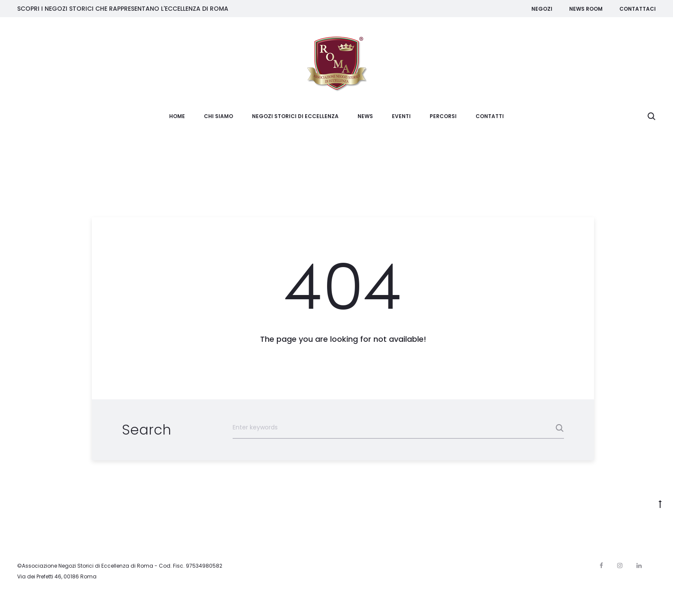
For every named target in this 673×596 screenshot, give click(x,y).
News (365, 116)
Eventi (401, 116)
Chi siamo (218, 116)
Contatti (490, 116)
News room (586, 8)
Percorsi (443, 116)
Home (177, 116)
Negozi (541, 8)
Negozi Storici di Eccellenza (295, 116)
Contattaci (637, 8)
